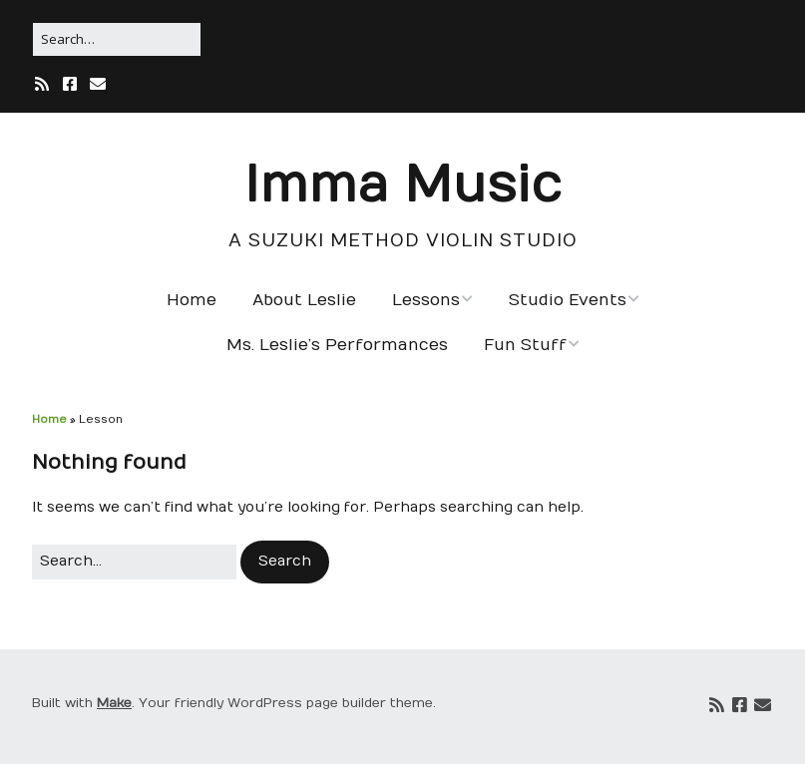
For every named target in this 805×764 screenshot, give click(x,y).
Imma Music (403, 186)
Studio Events (567, 300)
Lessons (426, 300)
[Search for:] (116, 39)
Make (114, 703)
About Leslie (304, 300)
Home (191, 300)
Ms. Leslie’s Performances (337, 345)
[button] (284, 561)
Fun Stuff (525, 345)
